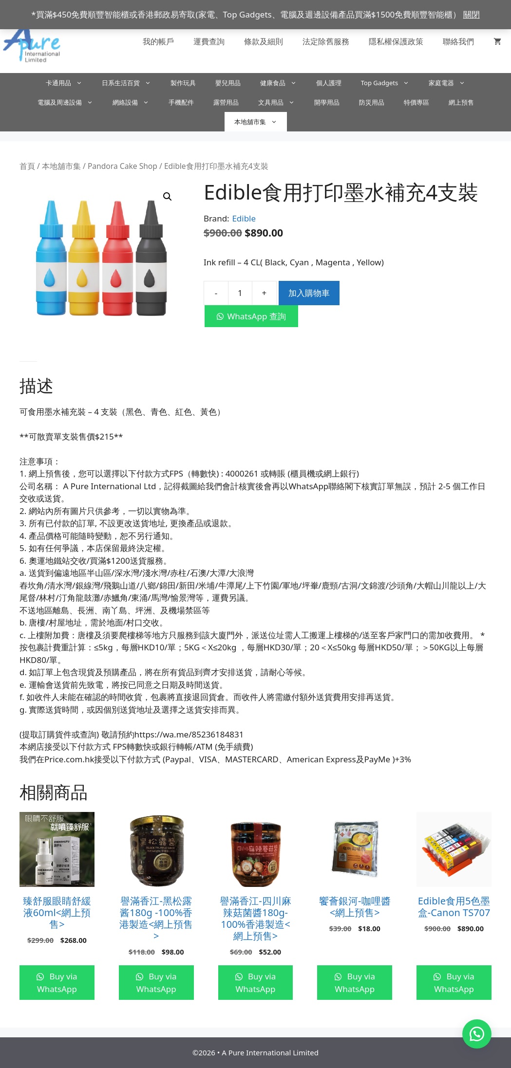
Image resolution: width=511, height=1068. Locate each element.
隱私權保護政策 (396, 41)
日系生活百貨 (131, 82)
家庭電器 (452, 82)
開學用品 (327, 102)
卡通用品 (69, 82)
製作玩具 (183, 82)
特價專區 (416, 102)
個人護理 (328, 82)
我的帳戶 (158, 41)
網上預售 (461, 102)
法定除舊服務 (326, 41)
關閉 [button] (471, 14)
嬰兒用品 (228, 82)
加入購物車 (309, 292)
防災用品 (371, 102)
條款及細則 (263, 41)
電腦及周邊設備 (70, 102)
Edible (244, 218)
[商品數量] (240, 293)
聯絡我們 (458, 41)
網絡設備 (136, 102)
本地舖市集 (260, 121)
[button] (167, 196)
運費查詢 (209, 41)
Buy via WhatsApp (57, 982)
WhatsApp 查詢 (256, 316)
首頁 (27, 166)
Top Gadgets (390, 82)
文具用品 (281, 102)
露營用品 (226, 102)
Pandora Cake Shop (122, 166)
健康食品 (283, 82)
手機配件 (181, 102)
